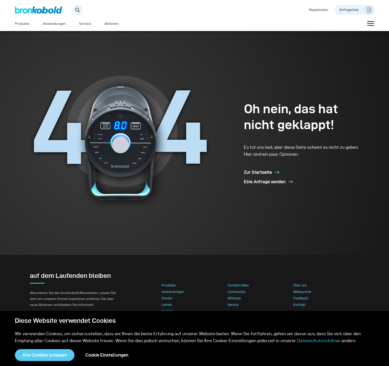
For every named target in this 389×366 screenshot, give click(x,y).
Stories (167, 298)
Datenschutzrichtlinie (318, 340)
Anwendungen (54, 24)
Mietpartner (302, 292)
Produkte (22, 24)
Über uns (300, 285)
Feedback (300, 298)
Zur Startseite (261, 172)
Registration (318, 10)
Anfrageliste (356, 10)
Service (85, 24)
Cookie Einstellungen (106, 355)
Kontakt (299, 305)
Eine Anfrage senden (268, 181)
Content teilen (238, 285)
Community (236, 292)
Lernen (167, 305)
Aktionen (111, 24)
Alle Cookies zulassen (44, 355)
